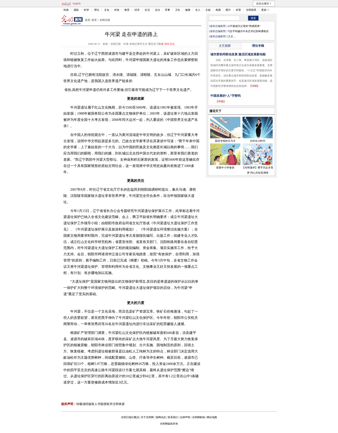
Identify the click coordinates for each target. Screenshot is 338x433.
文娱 (208, 9)
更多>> (265, 9)
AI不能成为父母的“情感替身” (244, 26)
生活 (147, 9)
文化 (106, 9)
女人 (197, 9)
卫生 (177, 9)
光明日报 (105, 20)
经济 (137, 9)
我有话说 (169, 43)
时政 (66, 9)
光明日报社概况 (130, 417)
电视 (218, 9)
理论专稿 (258, 45)
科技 (116, 9)
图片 (228, 9)
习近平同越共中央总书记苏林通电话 (248, 31)
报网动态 (161, 417)
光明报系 (251, 9)
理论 (96, 9)
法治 (157, 9)
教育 (127, 9)
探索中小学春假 (225, 167)
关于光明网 (147, 417)
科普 (238, 9)
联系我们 (173, 417)
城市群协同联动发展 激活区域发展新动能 (238, 54)
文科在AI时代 (258, 140)
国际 (76, 9)
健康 (187, 9)
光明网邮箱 (198, 417)
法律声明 (185, 417)
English (77, 3)
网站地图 (212, 417)
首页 (87, 20)
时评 (86, 9)
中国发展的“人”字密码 (225, 95)
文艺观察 (225, 45)
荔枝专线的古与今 (225, 140)
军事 (167, 9)
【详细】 (254, 85)
